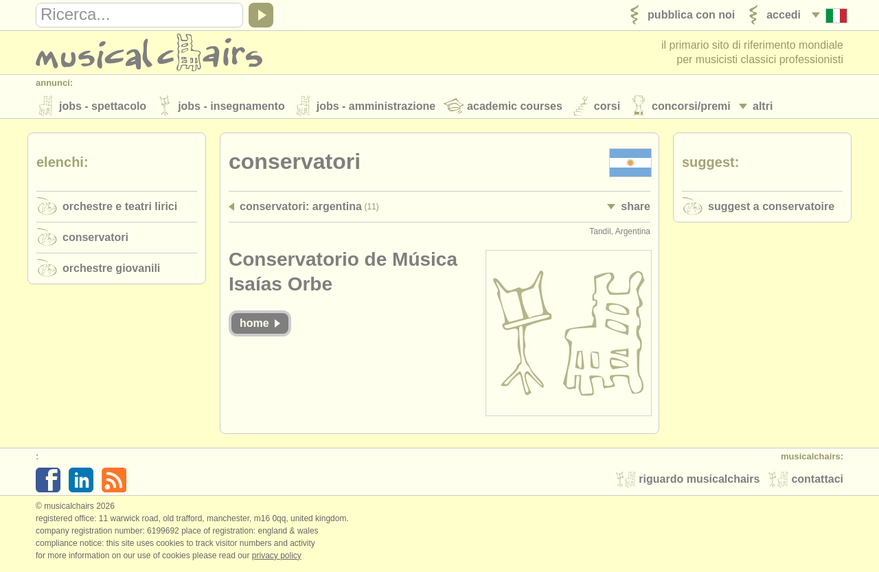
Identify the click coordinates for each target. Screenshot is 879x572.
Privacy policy (276, 557)
